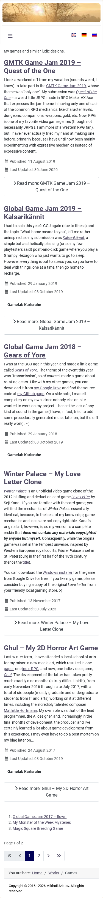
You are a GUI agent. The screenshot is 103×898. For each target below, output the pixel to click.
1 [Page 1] (29, 855)
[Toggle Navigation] (10, 36)
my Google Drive (47, 388)
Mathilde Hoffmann (20, 710)
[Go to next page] (48, 856)
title (26, 562)
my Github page (30, 394)
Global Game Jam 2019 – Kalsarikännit (43, 213)
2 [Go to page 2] (39, 855)
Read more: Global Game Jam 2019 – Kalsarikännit (51, 325)
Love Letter (80, 497)
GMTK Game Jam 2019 (66, 86)
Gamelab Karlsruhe (24, 304)
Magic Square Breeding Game (38, 828)
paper (8, 668)
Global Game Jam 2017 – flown (39, 816)
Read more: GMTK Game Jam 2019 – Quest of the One (51, 186)
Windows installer (58, 572)
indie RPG (30, 668)
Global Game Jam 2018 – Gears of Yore (43, 351)
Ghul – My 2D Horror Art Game (51, 648)
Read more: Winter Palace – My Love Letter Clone (51, 626)
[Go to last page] (59, 856)
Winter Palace (15, 491)
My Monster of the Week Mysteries (42, 822)
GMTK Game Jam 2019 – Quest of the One (42, 67)
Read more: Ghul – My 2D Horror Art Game (51, 792)
